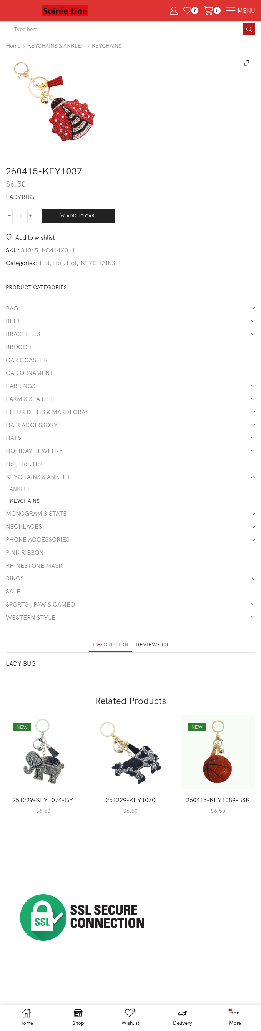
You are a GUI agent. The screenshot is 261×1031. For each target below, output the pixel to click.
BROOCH (19, 347)
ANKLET (20, 489)
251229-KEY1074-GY (42, 800)
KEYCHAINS (106, 45)
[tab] (110, 644)
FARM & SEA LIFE (30, 399)
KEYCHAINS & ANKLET (56, 45)
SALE (13, 591)
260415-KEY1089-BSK (218, 800)
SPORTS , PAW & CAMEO (40, 604)
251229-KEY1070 (130, 800)
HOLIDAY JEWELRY (34, 450)
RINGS (15, 578)
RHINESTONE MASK (34, 565)
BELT (13, 321)
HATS (13, 437)
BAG (12, 308)
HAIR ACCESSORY (32, 425)
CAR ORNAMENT (29, 372)
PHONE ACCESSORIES (38, 539)
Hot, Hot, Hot (58, 263)
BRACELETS (23, 334)
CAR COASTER (27, 360)
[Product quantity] (20, 216)
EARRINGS (20, 386)
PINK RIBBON (24, 552)
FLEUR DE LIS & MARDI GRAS (47, 412)
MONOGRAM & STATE (36, 513)
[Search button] (249, 29)
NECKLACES (24, 526)
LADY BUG (21, 663)
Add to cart (81, 216)
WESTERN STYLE (30, 617)
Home (13, 45)
